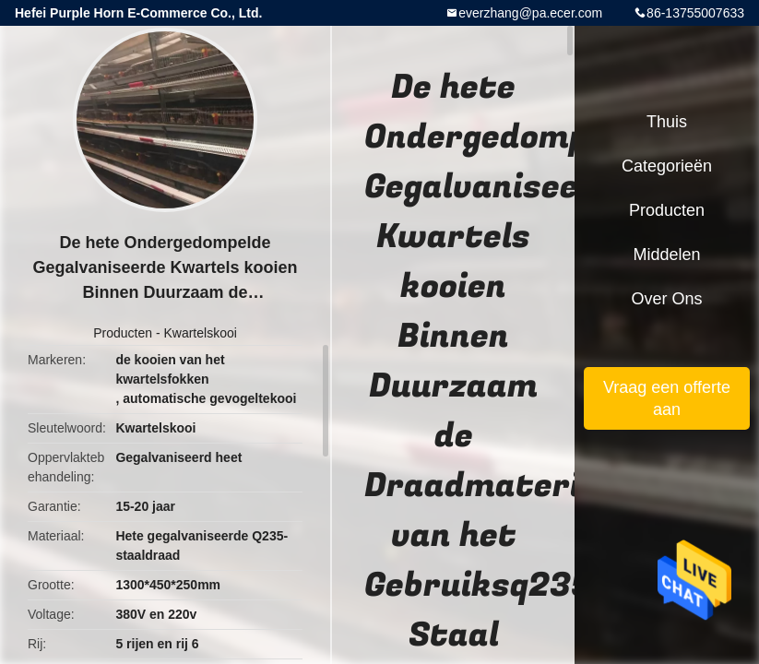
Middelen (666, 254)
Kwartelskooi (199, 333)
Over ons (666, 299)
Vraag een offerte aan (666, 398)
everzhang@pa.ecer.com (530, 13)
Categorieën (667, 166)
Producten (122, 333)
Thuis (666, 122)
